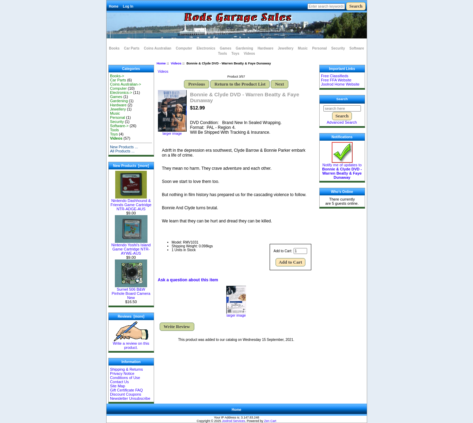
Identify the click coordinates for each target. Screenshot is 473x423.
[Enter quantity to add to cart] (300, 251)
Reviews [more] (131, 316)
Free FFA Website (336, 80)
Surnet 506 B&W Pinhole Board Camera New (131, 292)
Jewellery (286, 48)
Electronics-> (121, 92)
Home (114, 6)
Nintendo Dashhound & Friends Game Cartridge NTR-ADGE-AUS (131, 203)
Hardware (265, 48)
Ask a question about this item (188, 279)
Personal (319, 48)
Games (225, 48)
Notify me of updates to (342, 169)
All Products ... (122, 151)
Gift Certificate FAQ (126, 390)
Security (338, 48)
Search (342, 99)
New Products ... (124, 147)
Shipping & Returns (126, 369)
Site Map (117, 386)
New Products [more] (131, 166)
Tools (222, 53)
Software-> (119, 126)
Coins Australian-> (125, 84)
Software (356, 48)
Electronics (206, 48)
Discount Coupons (125, 394)
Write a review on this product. (131, 344)
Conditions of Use (125, 378)
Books (114, 48)
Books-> (117, 76)
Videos (176, 63)
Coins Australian (157, 48)
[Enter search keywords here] (326, 6)
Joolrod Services (233, 421)
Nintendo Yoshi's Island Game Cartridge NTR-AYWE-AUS (131, 247)
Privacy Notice (122, 373)
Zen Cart (270, 421)
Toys (235, 53)
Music (302, 48)
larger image (236, 313)
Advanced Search (342, 122)
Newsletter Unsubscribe (130, 398)
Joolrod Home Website (340, 84)
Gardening (244, 48)
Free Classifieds (334, 76)
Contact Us (119, 382)
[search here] (342, 108)
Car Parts (131, 48)
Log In (128, 6)
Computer (184, 48)
